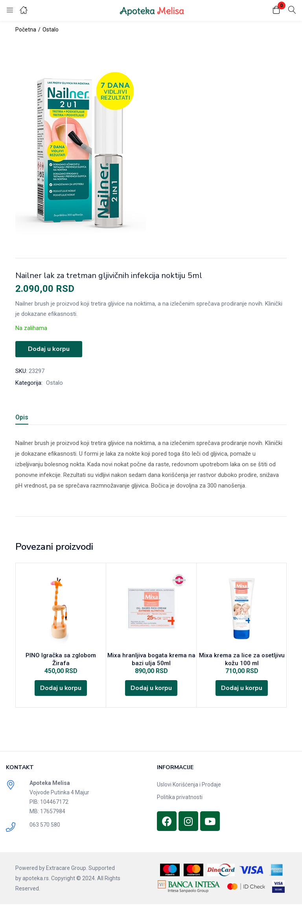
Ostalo (50, 29)
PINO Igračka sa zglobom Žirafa (60, 655)
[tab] (31, 418)
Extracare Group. (66, 869)
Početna (25, 29)
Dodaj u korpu (49, 349)
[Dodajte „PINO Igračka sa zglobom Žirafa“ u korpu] (61, 680)
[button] (276, 10)
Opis (21, 417)
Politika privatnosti (180, 798)
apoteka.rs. (36, 879)
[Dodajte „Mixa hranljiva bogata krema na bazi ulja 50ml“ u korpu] (151, 688)
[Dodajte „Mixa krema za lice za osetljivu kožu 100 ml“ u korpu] (242, 688)
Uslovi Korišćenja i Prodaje (189, 785)
